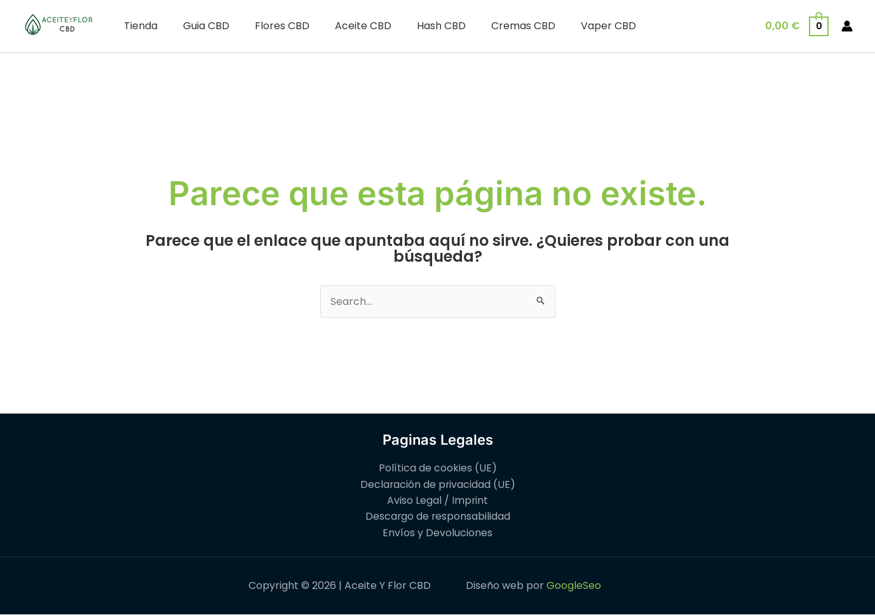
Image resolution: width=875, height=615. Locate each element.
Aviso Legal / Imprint (438, 501)
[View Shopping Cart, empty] (796, 25)
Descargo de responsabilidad (438, 517)
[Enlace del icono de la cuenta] (847, 26)
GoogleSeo (573, 586)
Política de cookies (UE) (438, 468)
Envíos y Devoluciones (437, 533)
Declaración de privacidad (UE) (438, 484)
